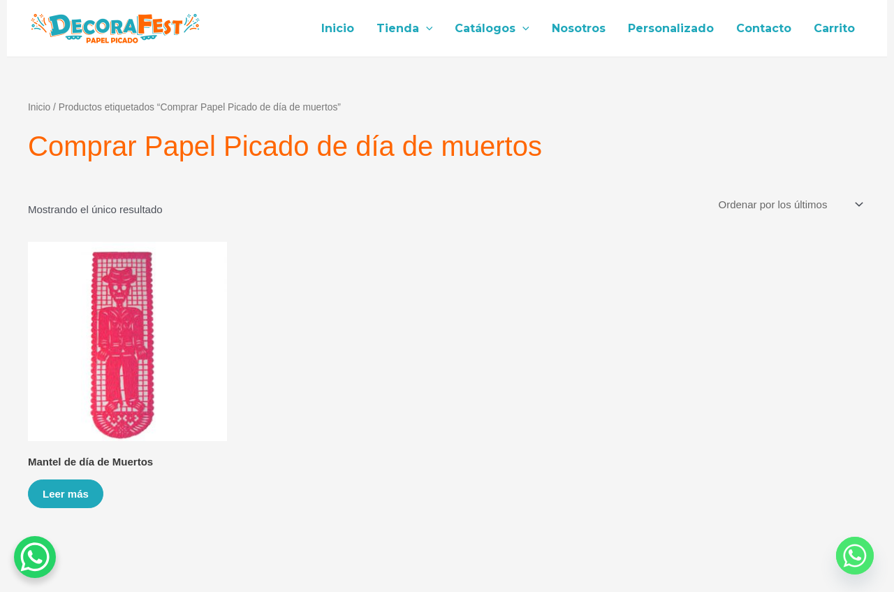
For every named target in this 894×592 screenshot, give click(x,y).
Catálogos (492, 28)
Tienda (404, 28)
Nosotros (579, 28)
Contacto (763, 28)
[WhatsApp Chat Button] (35, 557)
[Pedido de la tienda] (789, 205)
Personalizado (671, 28)
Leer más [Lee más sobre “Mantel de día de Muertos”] (66, 494)
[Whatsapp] (855, 556)
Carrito (834, 28)
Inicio (337, 28)
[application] (426, 28)
